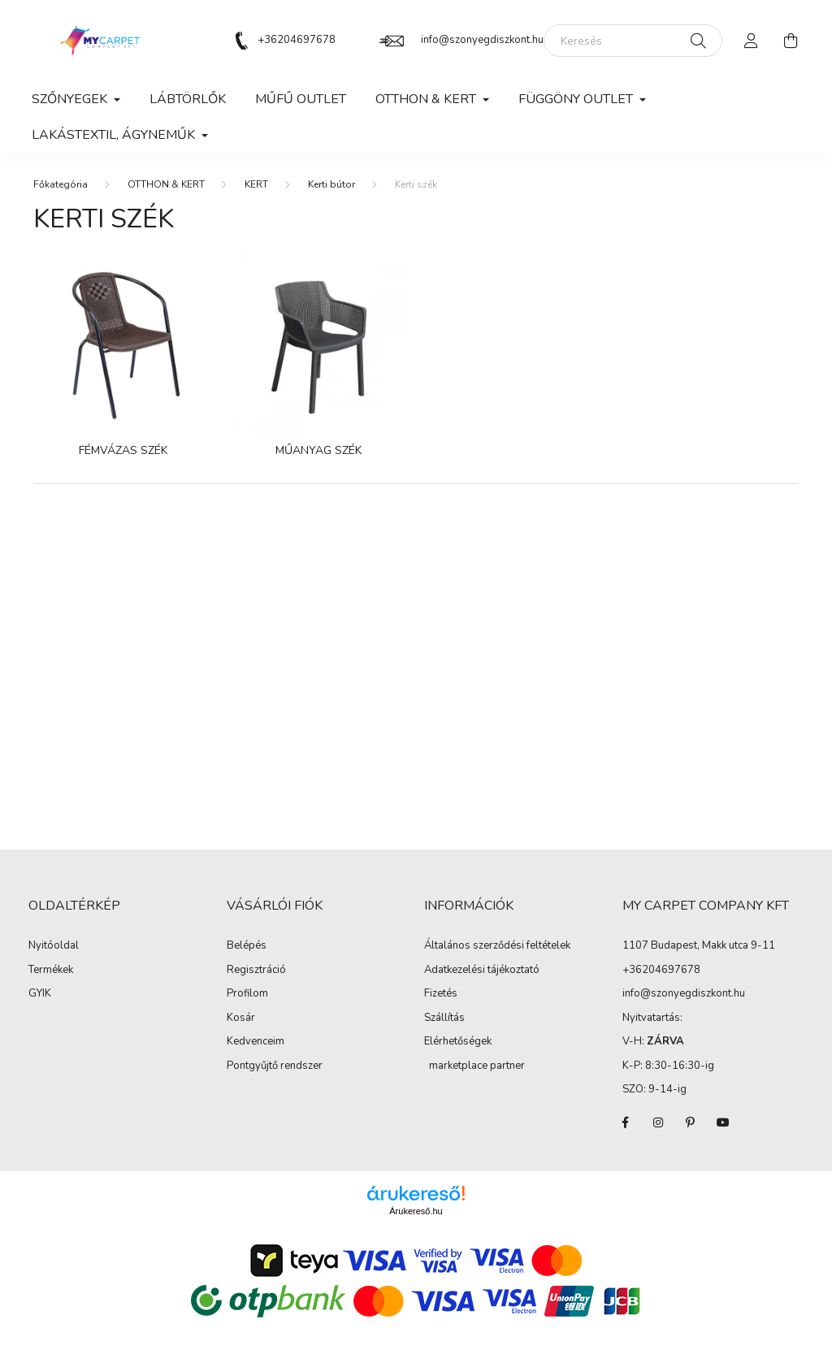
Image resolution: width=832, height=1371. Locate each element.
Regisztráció (256, 970)
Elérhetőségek (458, 1042)
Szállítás (444, 1018)
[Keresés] (633, 40)
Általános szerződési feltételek (497, 946)
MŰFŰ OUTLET (300, 99)
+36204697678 (297, 39)
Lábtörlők (188, 99)
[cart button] (790, 40)
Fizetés (440, 994)
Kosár (241, 1018)
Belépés (246, 946)
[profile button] (751, 40)
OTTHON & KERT (166, 184)
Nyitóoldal (53, 946)
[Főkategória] (60, 184)
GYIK (39, 994)
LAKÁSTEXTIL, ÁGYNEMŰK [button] (115, 135)
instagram (658, 1122)
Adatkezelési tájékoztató (482, 970)
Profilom (247, 994)
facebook (625, 1122)
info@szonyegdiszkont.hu (482, 39)
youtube (723, 1122)
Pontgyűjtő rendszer (275, 1066)
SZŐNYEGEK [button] (71, 99)
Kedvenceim (255, 1042)
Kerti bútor (331, 184)
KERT (256, 184)
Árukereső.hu (415, 1211)
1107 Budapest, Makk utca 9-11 (698, 945)
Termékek (50, 970)
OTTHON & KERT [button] (427, 99)
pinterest (690, 1122)
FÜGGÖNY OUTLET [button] (577, 99)
